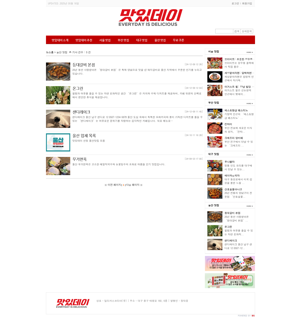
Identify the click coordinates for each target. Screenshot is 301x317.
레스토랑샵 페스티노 (236, 110)
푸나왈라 (229, 161)
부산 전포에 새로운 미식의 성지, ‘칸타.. (238, 129)
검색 (236, 31)
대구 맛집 (141, 40)
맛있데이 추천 (83, 40)
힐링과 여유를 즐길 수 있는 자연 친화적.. (238, 232)
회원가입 (247, 3)
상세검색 (247, 31)
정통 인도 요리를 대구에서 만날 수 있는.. (238, 167)
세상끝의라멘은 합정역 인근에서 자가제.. (239, 78)
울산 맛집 (160, 40)
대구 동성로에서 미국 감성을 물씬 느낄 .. (238, 181)
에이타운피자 (232, 175)
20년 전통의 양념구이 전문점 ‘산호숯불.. (238, 194)
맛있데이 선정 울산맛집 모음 (88, 140)
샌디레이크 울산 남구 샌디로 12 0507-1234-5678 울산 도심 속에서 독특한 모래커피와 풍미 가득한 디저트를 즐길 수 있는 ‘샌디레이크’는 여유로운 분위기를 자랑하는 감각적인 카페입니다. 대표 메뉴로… (137, 118)
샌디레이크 (230, 240)
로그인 (235, 3)
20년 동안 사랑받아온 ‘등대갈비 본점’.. (236, 218)
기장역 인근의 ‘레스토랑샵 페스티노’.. (239, 116)
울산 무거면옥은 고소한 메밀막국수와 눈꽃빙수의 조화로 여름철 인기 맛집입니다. (119, 164)
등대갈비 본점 (232, 213)
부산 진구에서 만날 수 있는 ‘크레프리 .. (238, 143)
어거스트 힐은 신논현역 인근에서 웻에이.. (237, 92)
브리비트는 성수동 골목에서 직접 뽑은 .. (239, 64)
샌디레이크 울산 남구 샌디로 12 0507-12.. (238, 246)
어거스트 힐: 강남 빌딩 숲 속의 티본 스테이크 (250, 86)
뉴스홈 (50, 52)
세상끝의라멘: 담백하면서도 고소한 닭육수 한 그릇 (253, 73)
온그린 (228, 226)
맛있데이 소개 (60, 40)
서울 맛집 (105, 40)
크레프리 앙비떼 (233, 138)
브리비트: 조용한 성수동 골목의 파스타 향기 (249, 59)
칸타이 (228, 124)
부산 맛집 (123, 40)
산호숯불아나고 (233, 189)
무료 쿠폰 (178, 40)
